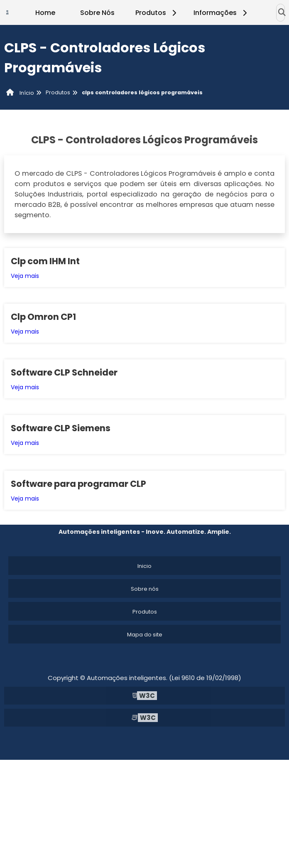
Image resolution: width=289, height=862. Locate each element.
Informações (221, 12)
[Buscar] (282, 12)
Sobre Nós (97, 12)
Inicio (144, 566)
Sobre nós (145, 589)
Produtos (157, 12)
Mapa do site (144, 635)
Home (45, 12)
